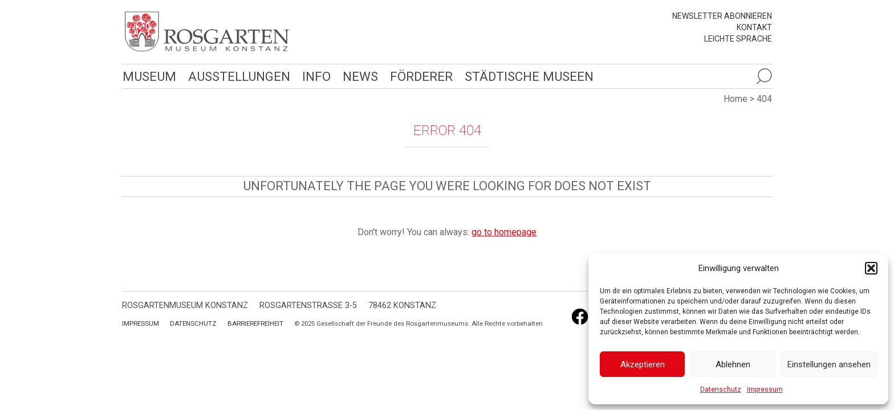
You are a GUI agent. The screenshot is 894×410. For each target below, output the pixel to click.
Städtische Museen (525, 76)
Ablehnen (733, 364)
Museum (149, 76)
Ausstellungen (237, 76)
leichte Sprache (738, 38)
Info (314, 76)
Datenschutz (720, 389)
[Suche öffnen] (764, 76)
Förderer (418, 76)
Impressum (765, 389)
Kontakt (754, 27)
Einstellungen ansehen (829, 364)
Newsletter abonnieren (722, 15)
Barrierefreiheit (255, 323)
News (357, 76)
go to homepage (504, 232)
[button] (871, 268)
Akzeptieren (642, 364)
